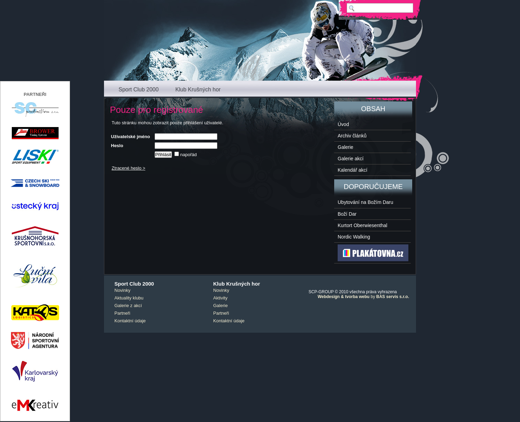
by (363, 296)
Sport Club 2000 (139, 89)
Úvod (343, 124)
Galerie (345, 147)
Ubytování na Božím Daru (365, 202)
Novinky (122, 290)
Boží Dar (347, 214)
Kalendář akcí (352, 170)
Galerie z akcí (128, 305)
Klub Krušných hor (198, 89)
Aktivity (220, 297)
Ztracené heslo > (128, 168)
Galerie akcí (351, 158)
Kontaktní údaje (130, 320)
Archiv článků (352, 135)
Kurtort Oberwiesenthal (362, 225)
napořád (185, 154)
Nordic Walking (354, 237)
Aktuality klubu (129, 297)
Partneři (122, 313)
